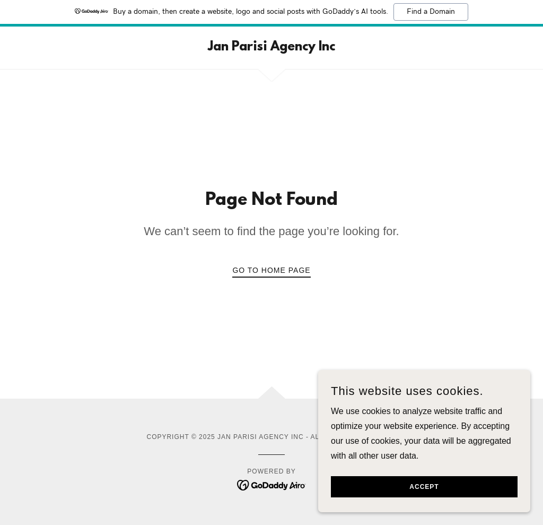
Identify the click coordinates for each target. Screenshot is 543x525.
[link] (271, 47)
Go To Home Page (271, 270)
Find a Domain (431, 11)
